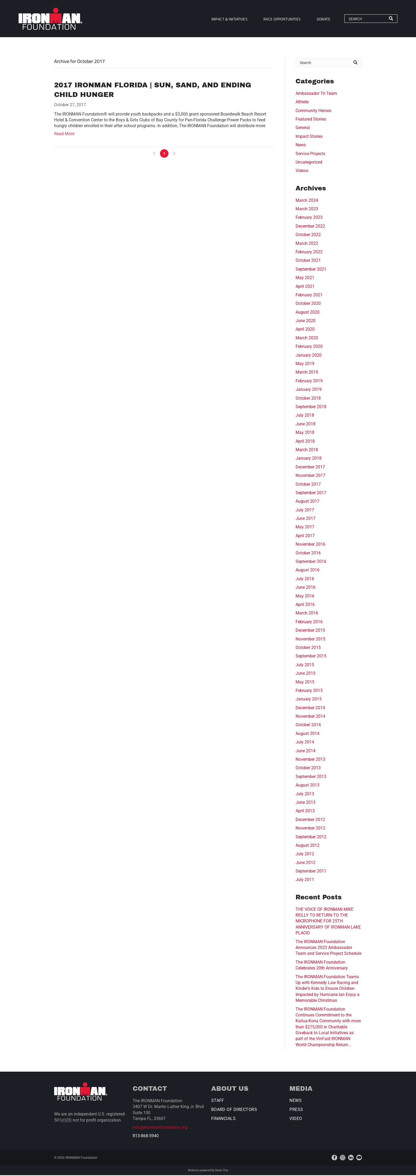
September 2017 (311, 493)
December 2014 (310, 708)
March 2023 (307, 209)
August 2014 (307, 734)
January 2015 (309, 699)
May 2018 (305, 433)
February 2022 (309, 252)
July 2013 (305, 794)
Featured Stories (311, 119)
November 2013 (310, 760)
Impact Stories (309, 137)
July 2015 (305, 665)
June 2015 (305, 674)
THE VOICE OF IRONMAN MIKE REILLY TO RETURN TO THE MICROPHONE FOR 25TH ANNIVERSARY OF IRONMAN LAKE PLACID (328, 922)
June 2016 (305, 588)
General (303, 128)
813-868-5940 (146, 1136)
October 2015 (308, 648)
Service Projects (310, 154)
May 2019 (305, 364)
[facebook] (334, 1158)
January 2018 (309, 458)
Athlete (302, 102)
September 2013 (311, 777)
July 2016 (305, 579)
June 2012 (305, 863)
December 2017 (310, 467)
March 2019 (307, 372)
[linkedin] (351, 1158)
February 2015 (309, 691)
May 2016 (305, 596)
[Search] (368, 19)
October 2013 (308, 768)
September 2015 (311, 656)
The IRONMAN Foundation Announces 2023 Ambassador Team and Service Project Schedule (328, 948)
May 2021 (305, 278)
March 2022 (307, 243)
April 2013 (305, 811)
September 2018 (311, 407)
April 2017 (305, 536)
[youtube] (359, 1158)
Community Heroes (313, 111)
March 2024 (307, 201)
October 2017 (308, 484)
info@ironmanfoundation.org (160, 1128)
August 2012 (307, 846)
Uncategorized (309, 162)
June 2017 (305, 519)
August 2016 (307, 570)
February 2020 (309, 347)
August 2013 (307, 785)
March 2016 (307, 613)
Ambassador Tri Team (316, 94)
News (301, 145)
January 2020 (309, 355)
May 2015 (305, 682)
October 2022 (308, 235)
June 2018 (305, 424)
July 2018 (305, 415)
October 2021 (308, 261)
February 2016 (309, 622)
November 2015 (310, 639)
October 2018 (308, 398)
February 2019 (309, 381)
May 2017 (305, 527)
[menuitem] (227, 19)
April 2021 (305, 286)
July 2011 (305, 880)
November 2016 (310, 545)
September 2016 (311, 562)
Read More (64, 134)
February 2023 (309, 218)
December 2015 (310, 631)
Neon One (221, 1171)
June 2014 (305, 751)
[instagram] (342, 1158)
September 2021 (311, 269)
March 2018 (307, 450)
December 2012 (310, 820)
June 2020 (305, 321)
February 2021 (309, 295)
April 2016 (305, 605)
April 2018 (305, 441)
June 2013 (305, 803)
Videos (302, 171)
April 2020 (305, 329)
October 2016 (308, 553)
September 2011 (311, 871)
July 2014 (305, 742)
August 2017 (307, 501)
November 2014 (310, 717)
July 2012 (305, 854)
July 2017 (305, 510)
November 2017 (310, 476)
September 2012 (311, 837)
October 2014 (308, 725)
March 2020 (307, 338)
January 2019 (309, 390)
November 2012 (310, 828)
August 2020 (307, 312)
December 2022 (310, 226)
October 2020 (308, 304)
